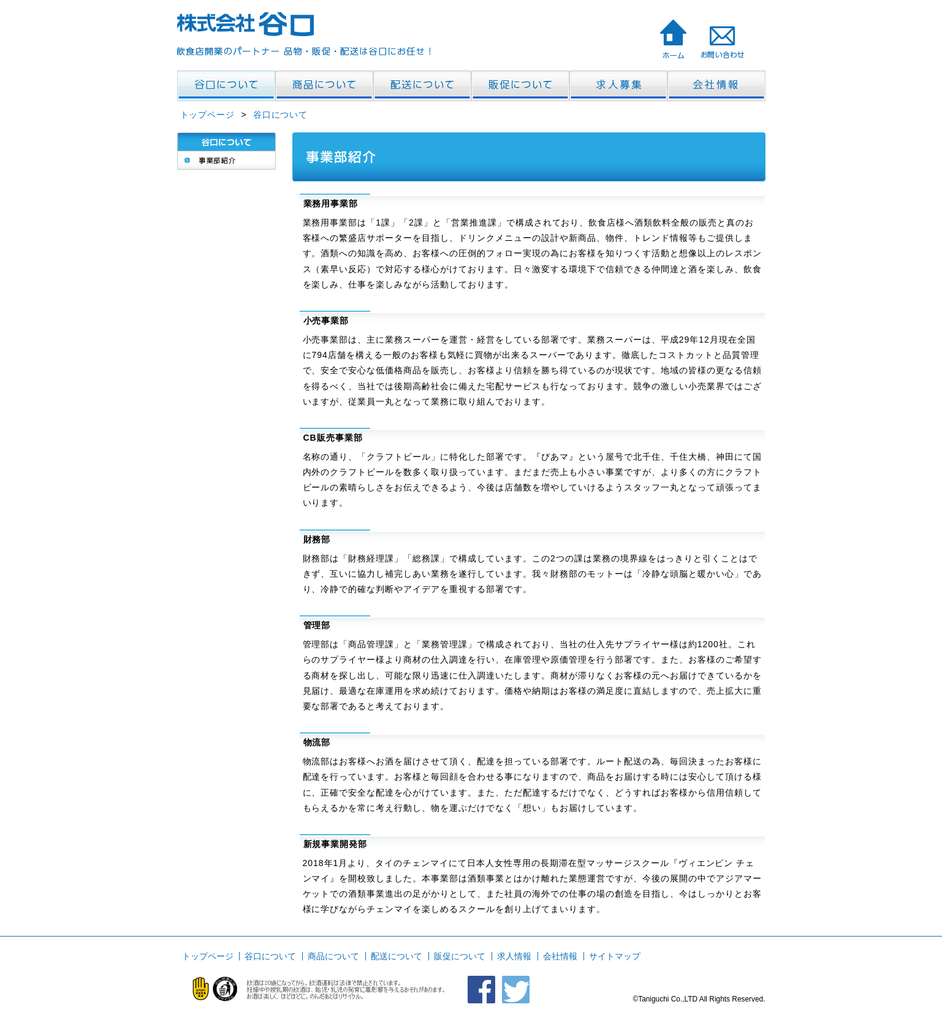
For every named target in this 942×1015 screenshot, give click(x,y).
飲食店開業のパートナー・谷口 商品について (324, 85)
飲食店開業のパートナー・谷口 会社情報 (716, 85)
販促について (459, 956)
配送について (396, 956)
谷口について (280, 115)
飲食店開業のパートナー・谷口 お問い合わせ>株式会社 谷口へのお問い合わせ (722, 38)
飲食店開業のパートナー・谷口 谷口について (226, 85)
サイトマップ (614, 956)
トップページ (207, 115)
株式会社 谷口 (672, 38)
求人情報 (514, 956)
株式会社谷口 (246, 24)
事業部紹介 (226, 160)
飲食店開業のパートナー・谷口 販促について (520, 85)
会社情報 (560, 956)
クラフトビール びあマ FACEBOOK (481, 989)
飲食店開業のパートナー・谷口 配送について (422, 85)
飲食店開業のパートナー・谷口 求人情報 (618, 85)
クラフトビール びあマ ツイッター (516, 989)
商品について (333, 956)
